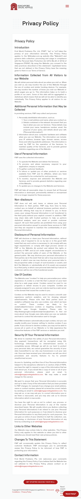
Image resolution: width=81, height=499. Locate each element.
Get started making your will (40, 482)
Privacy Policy (26, 492)
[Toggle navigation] (67, 6)
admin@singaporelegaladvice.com (29, 374)
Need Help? (71, 494)
